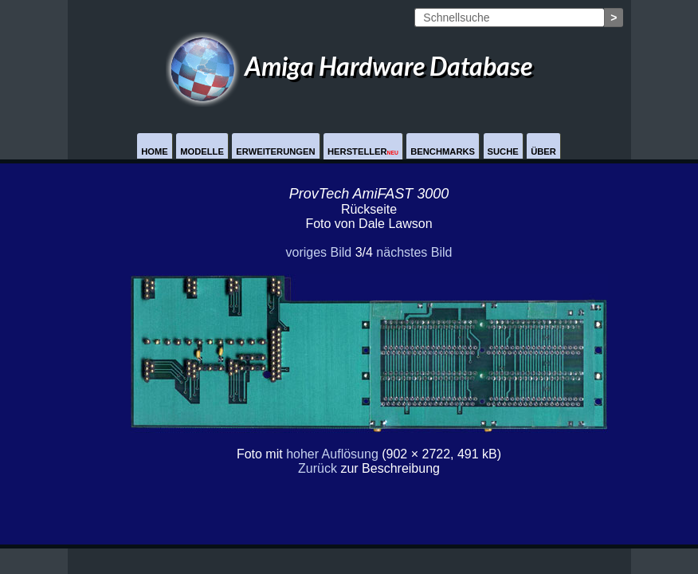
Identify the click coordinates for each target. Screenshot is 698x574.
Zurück (317, 468)
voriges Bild (318, 252)
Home (154, 151)
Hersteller (362, 151)
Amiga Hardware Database (349, 65)
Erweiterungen (275, 151)
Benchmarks (442, 151)
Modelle (202, 151)
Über (543, 151)
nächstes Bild (414, 252)
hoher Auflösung (332, 454)
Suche (503, 151)
